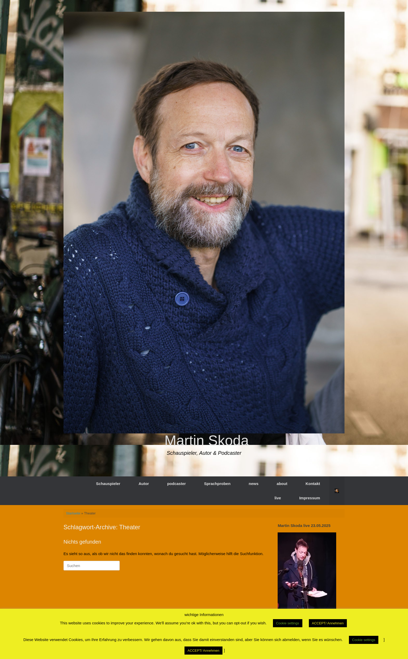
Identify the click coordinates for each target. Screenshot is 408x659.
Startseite (73, 513)
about (282, 483)
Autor (143, 483)
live (278, 498)
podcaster (176, 483)
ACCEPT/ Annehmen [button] (328, 623)
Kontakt (312, 483)
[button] (337, 490)
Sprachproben (217, 483)
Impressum (309, 498)
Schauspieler (108, 483)
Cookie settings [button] (287, 623)
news (254, 483)
